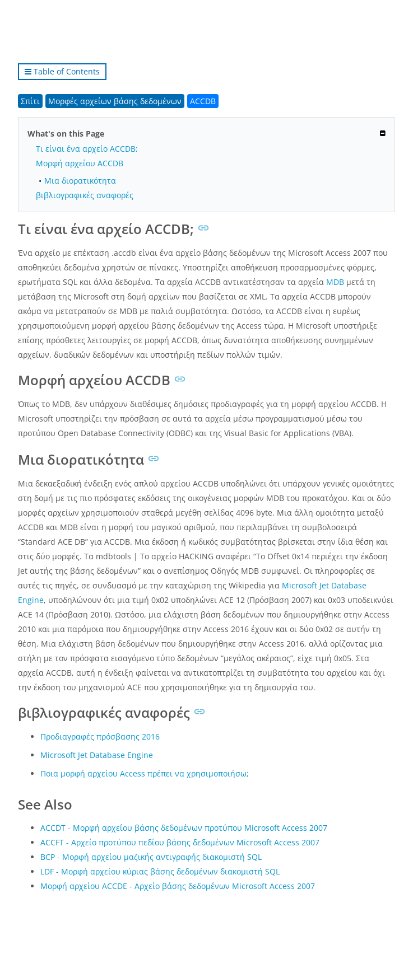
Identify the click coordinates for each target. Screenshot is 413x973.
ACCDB (203, 101)
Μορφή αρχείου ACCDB (79, 163)
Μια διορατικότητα (80, 180)
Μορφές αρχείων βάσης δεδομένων (115, 101)
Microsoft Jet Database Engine (96, 755)
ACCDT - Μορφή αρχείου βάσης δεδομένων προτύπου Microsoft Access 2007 (183, 827)
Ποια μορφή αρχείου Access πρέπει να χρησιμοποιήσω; (144, 773)
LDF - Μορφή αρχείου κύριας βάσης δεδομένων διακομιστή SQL (160, 871)
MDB (335, 282)
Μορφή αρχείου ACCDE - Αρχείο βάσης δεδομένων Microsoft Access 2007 (177, 886)
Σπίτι (30, 101)
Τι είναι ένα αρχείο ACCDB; (87, 148)
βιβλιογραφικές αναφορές (84, 195)
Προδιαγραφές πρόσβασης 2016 (100, 736)
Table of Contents (62, 71)
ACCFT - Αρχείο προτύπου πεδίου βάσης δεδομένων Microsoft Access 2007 (179, 842)
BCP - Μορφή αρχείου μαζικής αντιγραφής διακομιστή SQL (151, 857)
